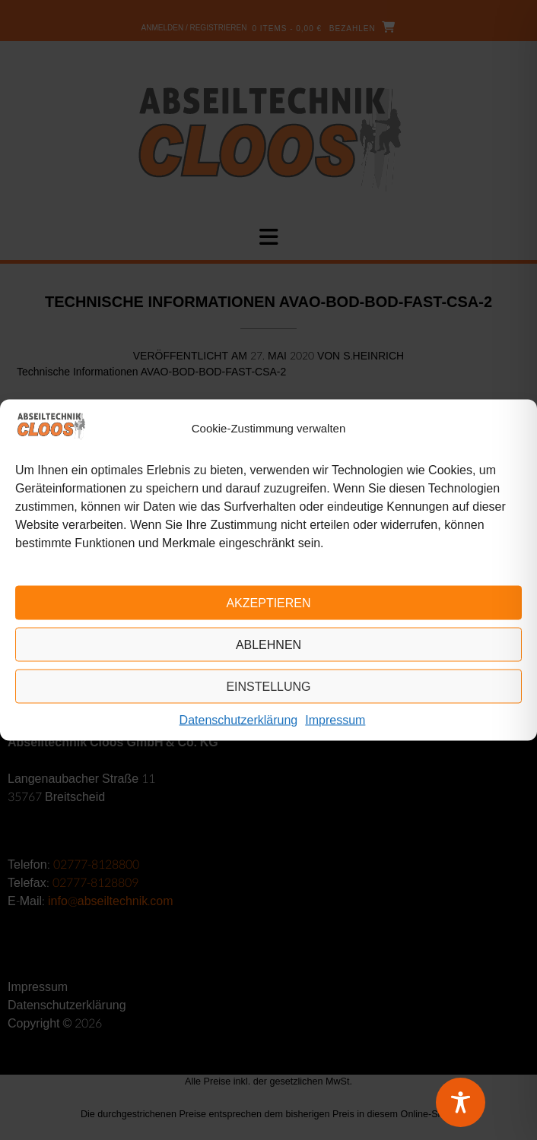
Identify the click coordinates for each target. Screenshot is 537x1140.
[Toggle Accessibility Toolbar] (480, 1102)
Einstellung (268, 685)
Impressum (335, 720)
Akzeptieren (268, 602)
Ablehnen (268, 644)
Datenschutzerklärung (239, 720)
